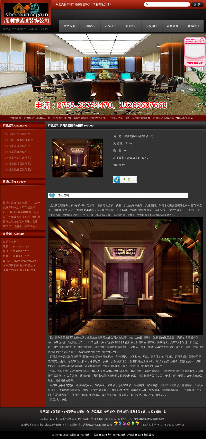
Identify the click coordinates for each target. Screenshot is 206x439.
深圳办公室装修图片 (21, 139)
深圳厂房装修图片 (19, 133)
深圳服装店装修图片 (21, 163)
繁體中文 (160, 411)
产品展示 (110, 26)
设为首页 (148, 411)
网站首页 (69, 26)
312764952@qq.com (25, 260)
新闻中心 (131, 26)
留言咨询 (172, 26)
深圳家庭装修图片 (19, 145)
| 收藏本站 (134, 411)
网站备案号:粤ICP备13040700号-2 (163, 424)
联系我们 (193, 26)
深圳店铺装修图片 (19, 151)
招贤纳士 (152, 26)
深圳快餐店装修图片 (21, 169)
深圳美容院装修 (169, 385)
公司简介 (90, 26)
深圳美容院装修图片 (21, 157)
